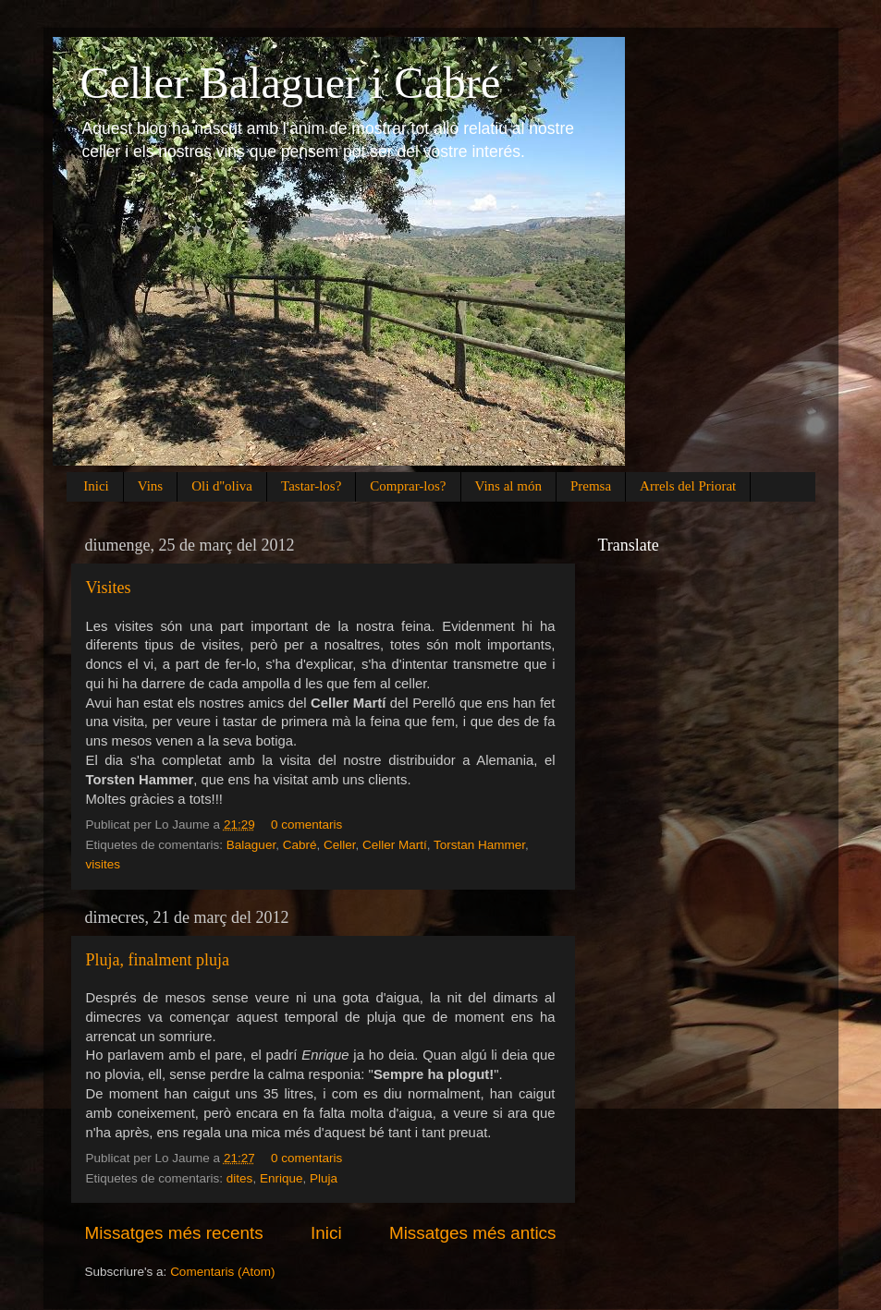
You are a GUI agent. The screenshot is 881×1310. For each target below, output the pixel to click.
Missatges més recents (174, 1233)
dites (239, 1178)
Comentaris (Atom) (222, 1272)
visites (103, 864)
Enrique (281, 1178)
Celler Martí (394, 845)
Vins (150, 486)
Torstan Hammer (479, 845)
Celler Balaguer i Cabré (290, 82)
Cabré (300, 845)
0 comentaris (306, 824)
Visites (108, 587)
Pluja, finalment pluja (157, 960)
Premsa (590, 486)
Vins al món (508, 486)
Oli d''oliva (221, 486)
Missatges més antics (473, 1233)
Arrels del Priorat (688, 486)
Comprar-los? (408, 486)
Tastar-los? (311, 486)
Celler (340, 845)
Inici (96, 486)
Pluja (323, 1178)
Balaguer (250, 845)
